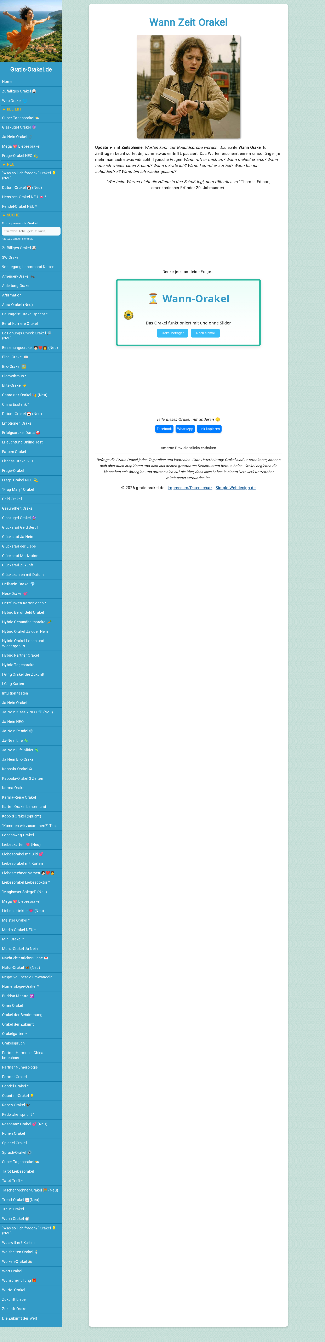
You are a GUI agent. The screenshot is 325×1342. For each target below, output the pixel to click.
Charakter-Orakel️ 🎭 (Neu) (24, 395)
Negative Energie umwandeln (27, 977)
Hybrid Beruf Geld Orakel (23, 612)
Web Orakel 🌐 (14, 101)
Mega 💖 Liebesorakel (21, 146)
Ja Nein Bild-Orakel (18, 759)
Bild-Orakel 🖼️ (14, 366)
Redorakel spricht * (18, 1114)
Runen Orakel (13, 1133)
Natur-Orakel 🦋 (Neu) (21, 968)
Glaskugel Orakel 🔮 (19, 127)
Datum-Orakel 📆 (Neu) (22, 188)
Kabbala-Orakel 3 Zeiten (22, 778)
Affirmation (12, 295)
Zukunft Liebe (14, 1299)
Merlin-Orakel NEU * (19, 930)
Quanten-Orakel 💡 (18, 1096)
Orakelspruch (13, 1043)
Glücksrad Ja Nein (17, 537)
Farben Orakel (14, 452)
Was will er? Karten (18, 1243)
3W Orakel (10, 257)
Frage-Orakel (13, 471)
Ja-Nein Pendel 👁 (18, 731)
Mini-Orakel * (13, 939)
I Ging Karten (13, 684)
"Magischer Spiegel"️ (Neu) (24, 892)
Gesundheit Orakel (18, 508)
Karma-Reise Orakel (19, 797)
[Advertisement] (188, 230)
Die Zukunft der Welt (19, 1318)
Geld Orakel (12, 499)
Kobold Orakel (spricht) (21, 816)
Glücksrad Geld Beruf (20, 527)
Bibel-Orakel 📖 (15, 357)
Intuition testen (15, 693)
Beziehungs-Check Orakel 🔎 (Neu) (26, 335)
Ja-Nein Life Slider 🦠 (20, 750)
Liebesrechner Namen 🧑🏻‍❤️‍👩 (28, 873)
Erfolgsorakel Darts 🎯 (21, 433)
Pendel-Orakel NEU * (19, 206)
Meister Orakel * (16, 920)
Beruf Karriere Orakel (20, 324)
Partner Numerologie (20, 1067)
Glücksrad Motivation (20, 556)
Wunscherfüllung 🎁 (19, 1280)
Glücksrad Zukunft (17, 565)
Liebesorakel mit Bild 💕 (22, 854)
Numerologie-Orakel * (20, 986)
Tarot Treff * (12, 1181)
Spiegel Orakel (14, 1143)
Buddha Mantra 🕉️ (18, 996)
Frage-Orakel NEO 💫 (20, 156)
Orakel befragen (172, 333)
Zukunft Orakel (14, 1309)
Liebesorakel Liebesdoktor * (26, 882)
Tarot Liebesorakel (18, 1171)
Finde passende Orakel (20, 223)
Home (7, 82)
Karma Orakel (13, 788)
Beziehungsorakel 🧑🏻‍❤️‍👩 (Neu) (30, 348)
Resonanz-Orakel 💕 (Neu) (24, 1124)
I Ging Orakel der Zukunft (23, 674)
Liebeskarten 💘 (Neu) (21, 845)
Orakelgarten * (14, 1034)
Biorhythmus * (14, 376)
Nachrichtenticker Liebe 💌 (25, 958)
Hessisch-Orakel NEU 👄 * (24, 197)
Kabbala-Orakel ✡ (17, 769)
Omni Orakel (12, 1005)
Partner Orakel (14, 1077)
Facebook (164, 428)
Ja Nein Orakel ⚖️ (17, 137)
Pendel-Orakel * (15, 1086)
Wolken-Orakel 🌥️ (17, 1261)
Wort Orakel (12, 1271)
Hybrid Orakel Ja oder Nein (25, 631)
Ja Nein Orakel (14, 703)
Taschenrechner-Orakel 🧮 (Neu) (30, 1190)
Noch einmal (205, 333)
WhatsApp (185, 428)
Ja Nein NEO (13, 722)
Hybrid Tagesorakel (18, 665)
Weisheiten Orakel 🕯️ (20, 1252)
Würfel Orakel (13, 1290)
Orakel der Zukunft (18, 1024)
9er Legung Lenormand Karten (28, 267)
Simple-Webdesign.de (236, 487)
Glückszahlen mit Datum (23, 575)
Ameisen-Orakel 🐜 (18, 276)
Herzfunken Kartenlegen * (24, 603)
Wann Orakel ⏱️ (15, 1219)
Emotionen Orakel (17, 423)
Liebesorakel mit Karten (22, 863)
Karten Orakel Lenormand (24, 807)
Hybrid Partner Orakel (20, 655)
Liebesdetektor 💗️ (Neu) (23, 911)
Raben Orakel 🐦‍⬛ (16, 1105)
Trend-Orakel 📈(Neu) (20, 1200)
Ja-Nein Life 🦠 (15, 740)
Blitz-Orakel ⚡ (14, 385)
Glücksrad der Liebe (19, 546)
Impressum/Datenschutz (190, 487)
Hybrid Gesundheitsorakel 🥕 (27, 622)
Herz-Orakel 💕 (15, 593)
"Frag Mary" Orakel (18, 489)
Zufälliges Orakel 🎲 (19, 91)
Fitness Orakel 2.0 (17, 461)
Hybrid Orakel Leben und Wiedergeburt (23, 643)
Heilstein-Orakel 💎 (18, 584)
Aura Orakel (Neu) (17, 305)
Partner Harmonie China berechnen (23, 1055)
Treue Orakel (13, 1209)
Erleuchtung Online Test (22, 442)
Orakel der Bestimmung (22, 1015)
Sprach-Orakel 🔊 (17, 1152)
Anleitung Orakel (16, 286)
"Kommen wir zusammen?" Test (29, 826)
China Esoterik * (15, 404)
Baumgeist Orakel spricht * (25, 314)
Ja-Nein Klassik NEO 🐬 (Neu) (27, 712)
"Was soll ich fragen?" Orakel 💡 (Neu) (29, 175)
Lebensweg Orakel (18, 835)
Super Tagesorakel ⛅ (21, 118)
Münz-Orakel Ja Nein (20, 949)
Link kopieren (209, 428)
